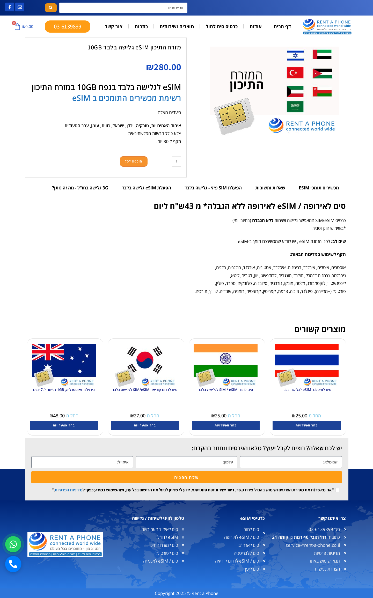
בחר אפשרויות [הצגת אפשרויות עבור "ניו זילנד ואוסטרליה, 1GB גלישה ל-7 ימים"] (64, 425)
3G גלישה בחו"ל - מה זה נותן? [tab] (80, 188)
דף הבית (282, 26)
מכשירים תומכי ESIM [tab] (319, 188)
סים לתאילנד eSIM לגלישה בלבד (306, 389)
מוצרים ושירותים (177, 26)
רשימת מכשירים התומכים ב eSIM (126, 98)
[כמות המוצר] (176, 161)
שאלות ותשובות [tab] (270, 188)
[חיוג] (13, 564)
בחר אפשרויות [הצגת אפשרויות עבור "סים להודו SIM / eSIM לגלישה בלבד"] (226, 425)
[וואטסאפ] (13, 544)
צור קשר (113, 26)
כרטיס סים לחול (222, 26)
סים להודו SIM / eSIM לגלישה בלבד (225, 389)
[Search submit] (51, 7)
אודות (256, 26)
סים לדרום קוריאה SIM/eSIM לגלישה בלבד (144, 389)
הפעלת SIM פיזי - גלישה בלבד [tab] (213, 188)
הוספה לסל (133, 161)
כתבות (141, 26)
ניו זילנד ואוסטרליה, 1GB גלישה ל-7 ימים (64, 389)
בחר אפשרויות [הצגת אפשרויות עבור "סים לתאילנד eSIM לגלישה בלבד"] (307, 425)
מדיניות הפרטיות (69, 490)
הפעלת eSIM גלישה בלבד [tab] (146, 188)
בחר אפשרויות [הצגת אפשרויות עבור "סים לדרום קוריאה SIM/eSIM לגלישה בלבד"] (145, 425)
